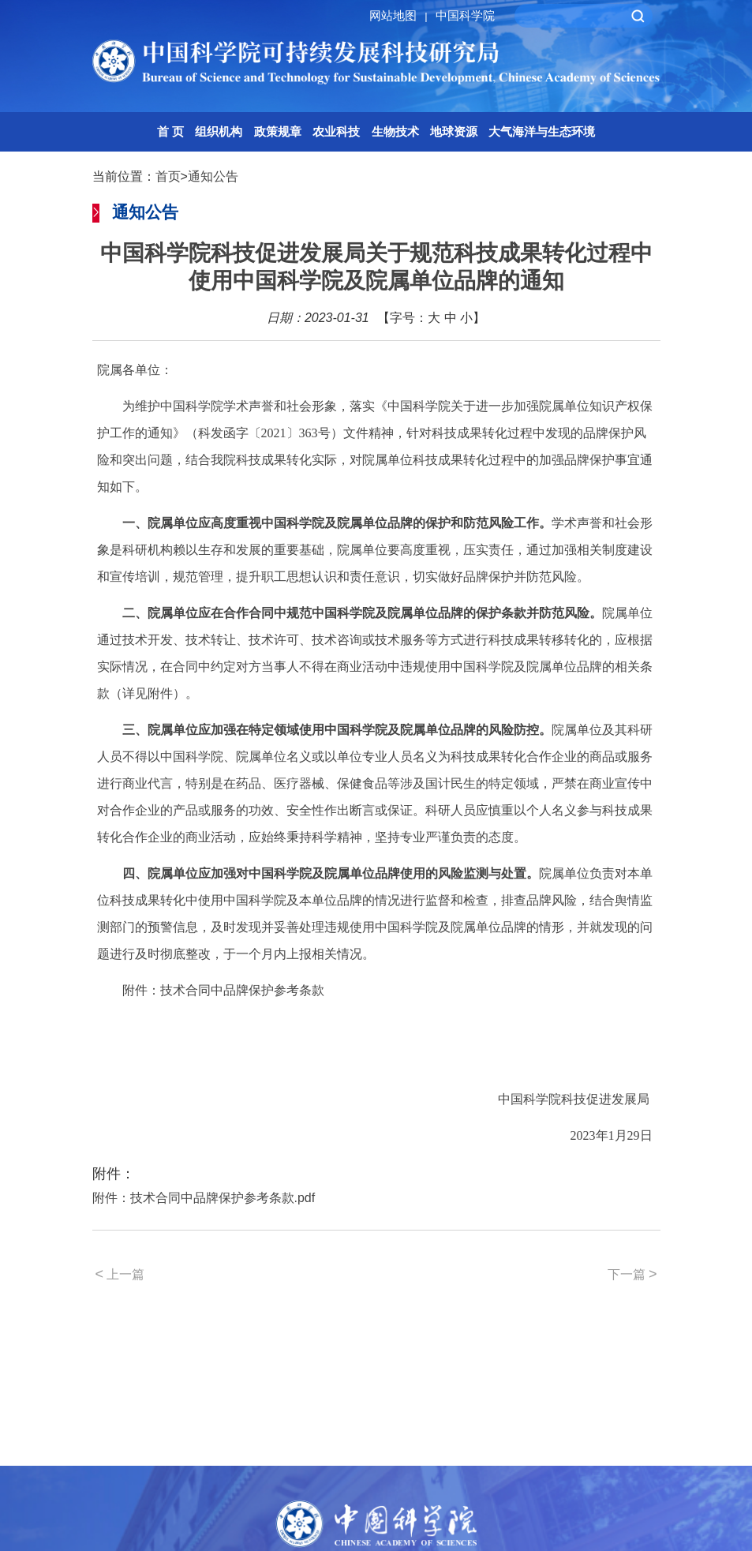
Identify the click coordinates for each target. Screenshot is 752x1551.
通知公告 (213, 176)
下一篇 (632, 1274)
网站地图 (400, 15)
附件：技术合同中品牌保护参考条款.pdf (204, 1197)
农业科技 (336, 131)
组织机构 (218, 131)
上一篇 (120, 1274)
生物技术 (395, 131)
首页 (168, 176)
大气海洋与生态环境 (541, 131)
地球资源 (453, 131)
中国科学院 (465, 15)
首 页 (170, 131)
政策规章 (277, 131)
